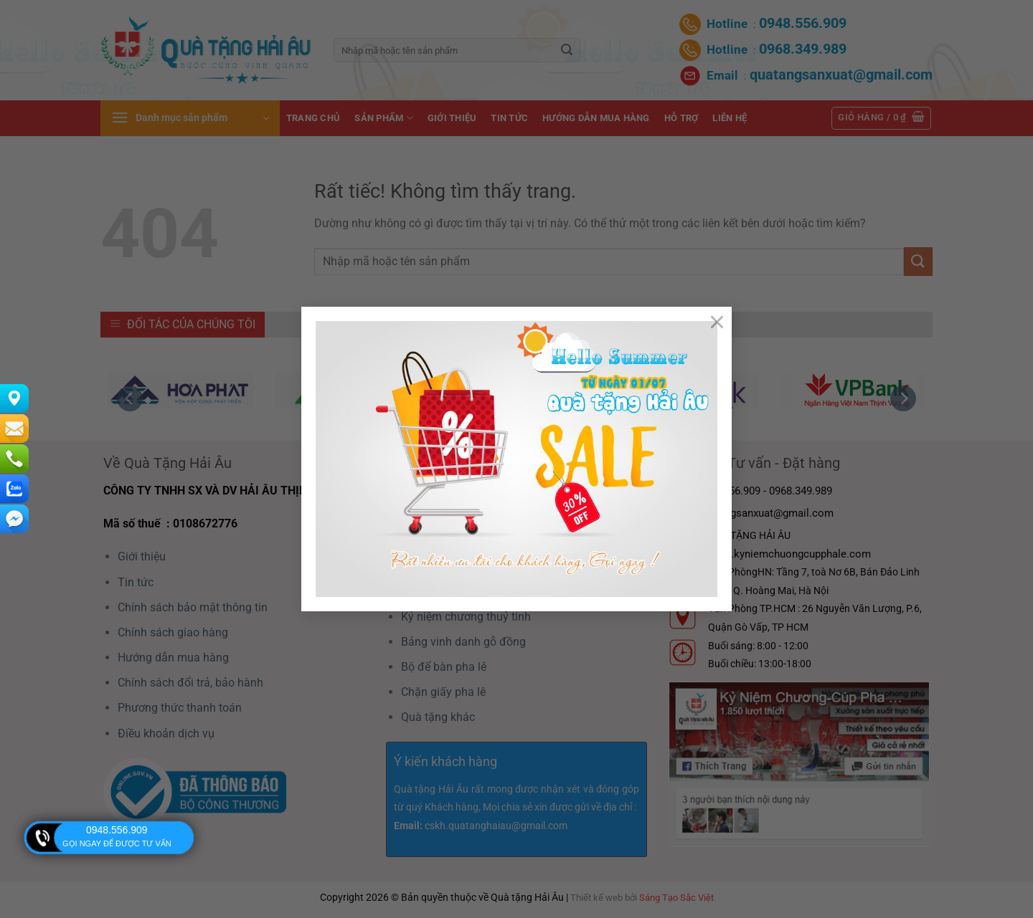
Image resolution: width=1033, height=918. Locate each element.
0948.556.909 (117, 830)
